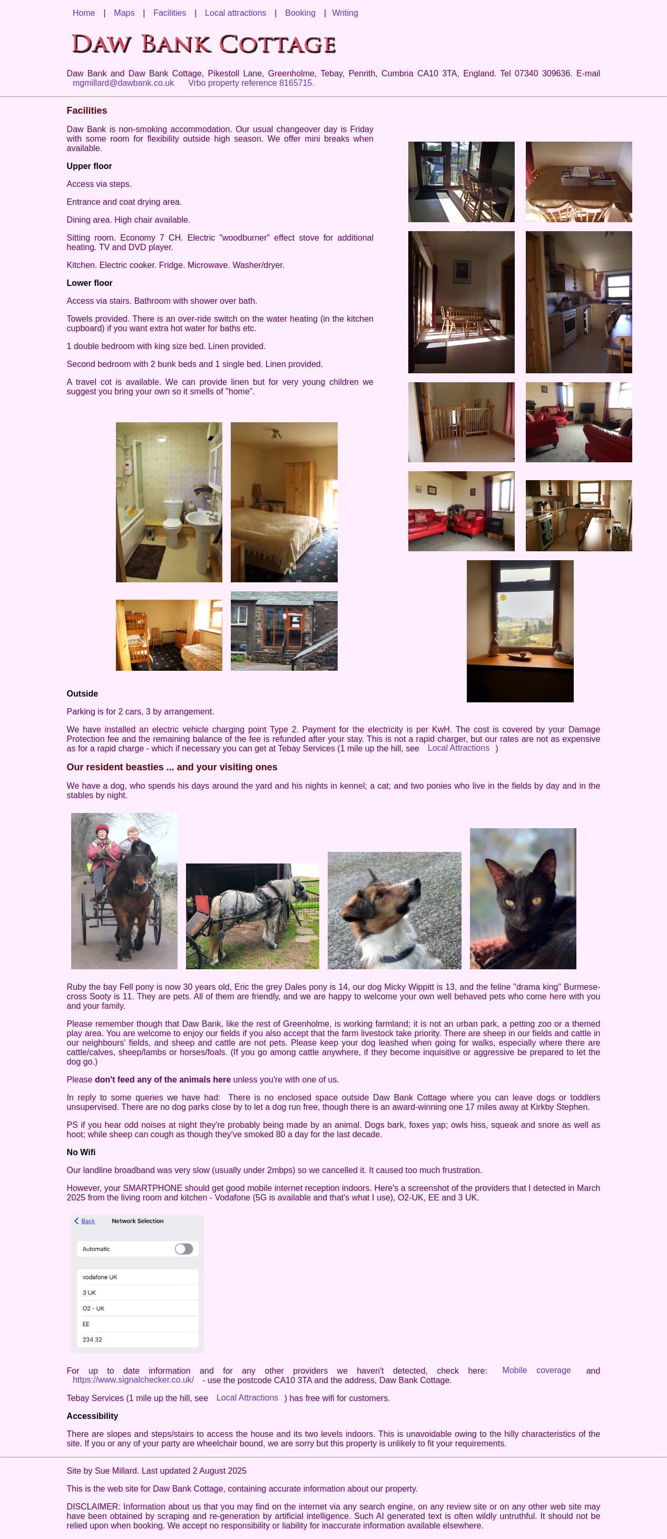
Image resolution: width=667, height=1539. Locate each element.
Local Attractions (458, 748)
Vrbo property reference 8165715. (251, 82)
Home (84, 12)
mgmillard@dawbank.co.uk (123, 82)
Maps (124, 12)
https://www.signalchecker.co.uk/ (133, 1380)
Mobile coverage (542, 1370)
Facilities (169, 12)
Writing (345, 12)
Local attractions (236, 12)
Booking (300, 12)
